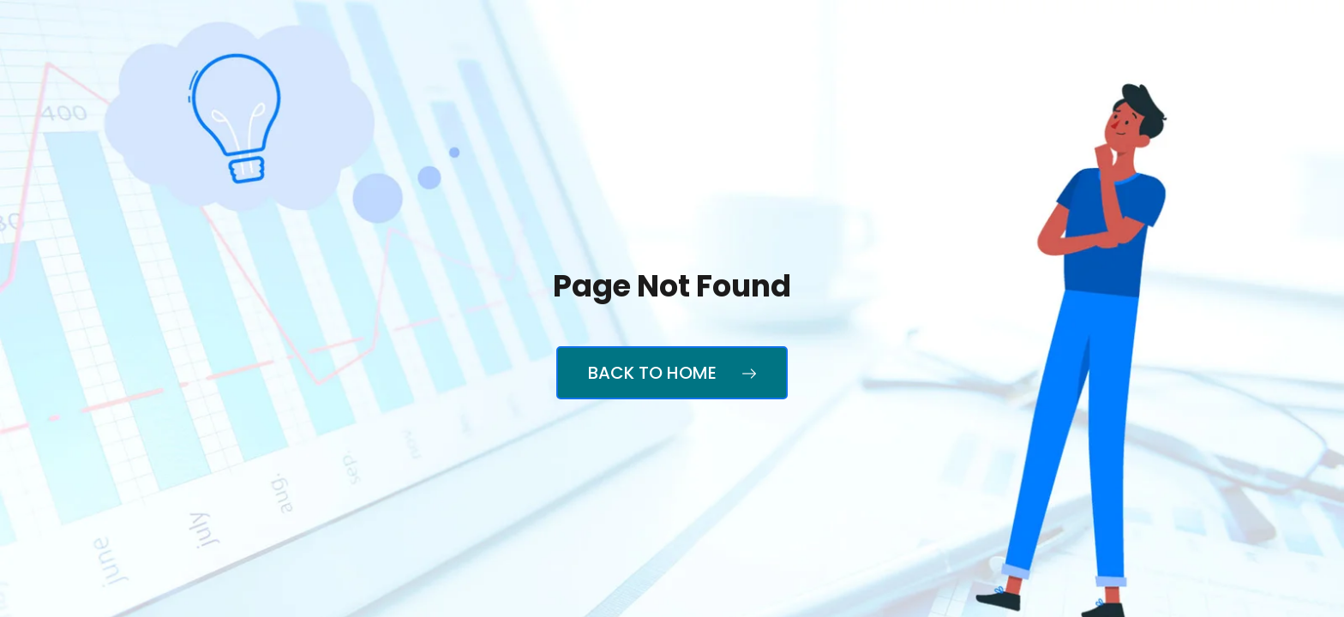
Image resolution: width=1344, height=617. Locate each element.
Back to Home (672, 373)
